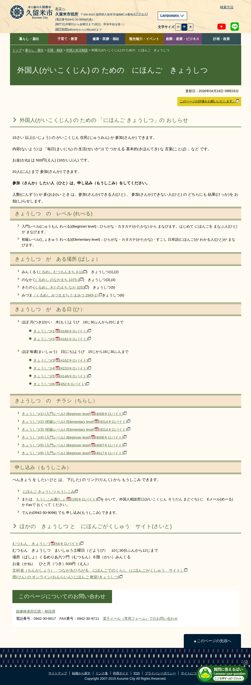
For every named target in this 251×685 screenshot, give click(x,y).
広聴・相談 (55, 50)
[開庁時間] (61, 29)
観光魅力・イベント (144, 39)
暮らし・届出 (29, 39)
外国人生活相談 (77, 50)
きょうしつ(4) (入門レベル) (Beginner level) (74, 437)
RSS (136, 673)
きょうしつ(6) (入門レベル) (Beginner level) (74, 453)
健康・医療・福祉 (105, 39)
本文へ (60, 8)
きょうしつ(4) (62, 368)
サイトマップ (57, 673)
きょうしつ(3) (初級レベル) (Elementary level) (76, 429)
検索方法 (226, 7)
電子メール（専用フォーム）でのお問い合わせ (140, 618)
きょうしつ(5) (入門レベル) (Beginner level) (74, 445)
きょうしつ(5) (62, 376)
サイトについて (192, 673)
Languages (172, 15)
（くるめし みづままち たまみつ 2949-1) (67, 295)
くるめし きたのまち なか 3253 (61, 287)
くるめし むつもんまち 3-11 (62, 272)
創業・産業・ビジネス (182, 39)
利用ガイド (120, 673)
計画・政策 (221, 39)
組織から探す (81, 673)
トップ (17, 50)
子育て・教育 (67, 39)
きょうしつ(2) (62, 339)
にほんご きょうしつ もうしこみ (50, 492)
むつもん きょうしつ (48, 544)
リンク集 (102, 673)
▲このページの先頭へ (212, 641)
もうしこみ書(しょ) (68, 499)
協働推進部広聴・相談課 (35, 611)
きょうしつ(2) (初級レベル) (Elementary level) (76, 422)
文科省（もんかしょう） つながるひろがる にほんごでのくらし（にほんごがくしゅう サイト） (99, 570)
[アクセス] (141, 14)
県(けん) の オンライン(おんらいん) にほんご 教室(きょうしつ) (67, 577)
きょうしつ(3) (62, 360)
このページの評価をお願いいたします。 (209, 101)
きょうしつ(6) (61, 384)
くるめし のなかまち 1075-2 (59, 280)
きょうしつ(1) (62, 331)
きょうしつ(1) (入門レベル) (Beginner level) (74, 414)
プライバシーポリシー (160, 673)
